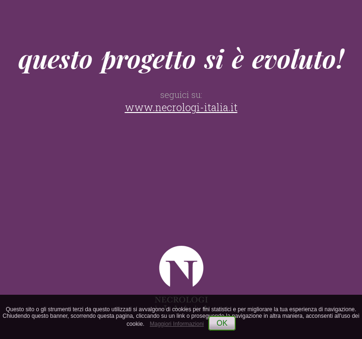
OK (221, 323)
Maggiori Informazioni (177, 324)
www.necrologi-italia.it (181, 107)
